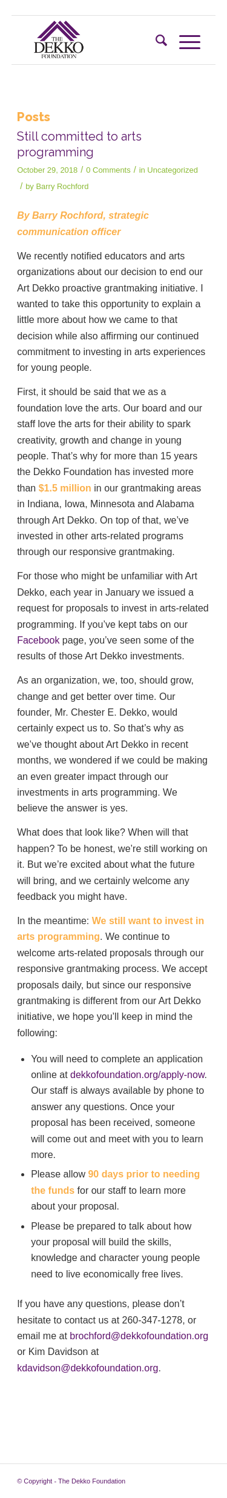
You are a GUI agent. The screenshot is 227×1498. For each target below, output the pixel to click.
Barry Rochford (62, 186)
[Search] (155, 40)
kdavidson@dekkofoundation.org (87, 1368)
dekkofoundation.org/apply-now (137, 1075)
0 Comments (108, 170)
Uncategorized (172, 170)
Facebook (38, 640)
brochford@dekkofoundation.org (139, 1336)
